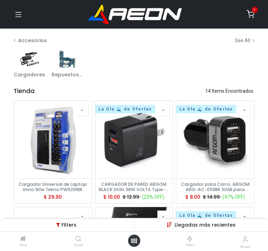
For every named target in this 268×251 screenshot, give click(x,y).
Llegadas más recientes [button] (205, 224)
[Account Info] (245, 239)
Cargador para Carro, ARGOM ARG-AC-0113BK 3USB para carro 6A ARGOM (215, 187)
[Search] (78, 239)
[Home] (23, 239)
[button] (82, 110)
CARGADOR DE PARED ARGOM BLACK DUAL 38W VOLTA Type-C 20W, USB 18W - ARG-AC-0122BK (134, 187)
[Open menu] (134, 241)
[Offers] (189, 239)
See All (244, 40)
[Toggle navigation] (18, 14)
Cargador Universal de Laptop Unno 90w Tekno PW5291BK (52, 187)
